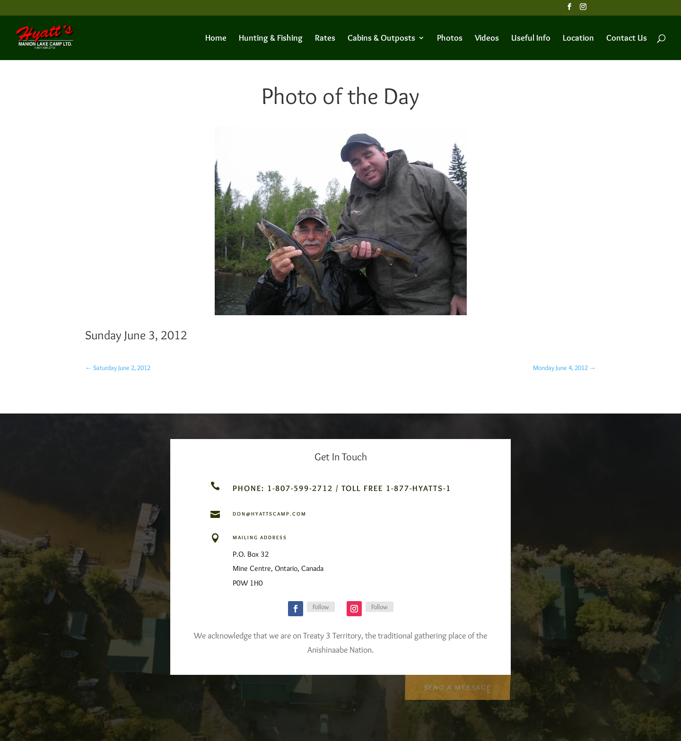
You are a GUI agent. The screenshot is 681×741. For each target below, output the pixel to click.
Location (578, 38)
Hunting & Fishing (271, 38)
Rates (325, 38)
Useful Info (530, 38)
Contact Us (626, 38)
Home (216, 38)
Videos (487, 38)
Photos (450, 38)
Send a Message (457, 685)
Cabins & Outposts (381, 38)
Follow (321, 607)
